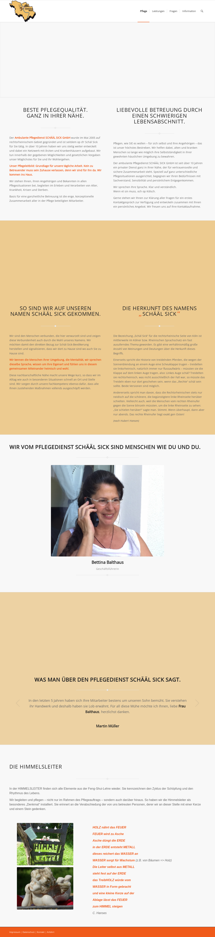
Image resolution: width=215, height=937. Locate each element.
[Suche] (202, 11)
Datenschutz (29, 932)
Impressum (14, 932)
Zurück (17, 703)
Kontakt (41, 932)
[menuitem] (143, 11)
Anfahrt (50, 932)
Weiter (197, 703)
